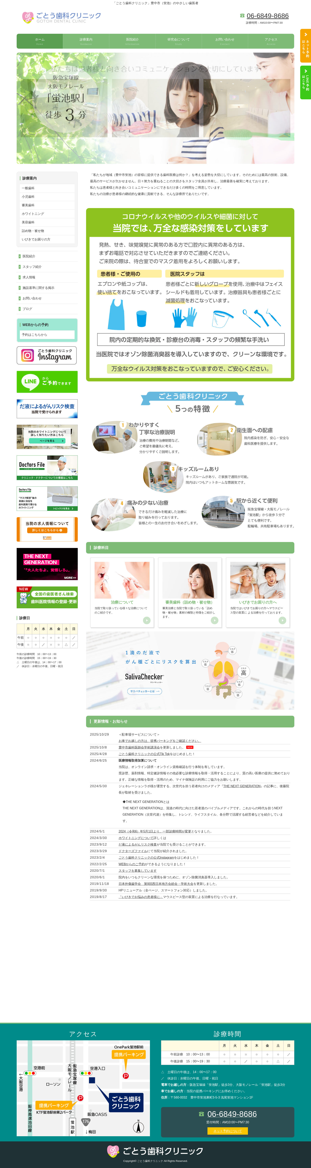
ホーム (40, 42)
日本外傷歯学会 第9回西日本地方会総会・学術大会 (156, 883)
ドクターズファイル (133, 851)
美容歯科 (28, 222)
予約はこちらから (34, 334)
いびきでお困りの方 (36, 239)
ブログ (27, 309)
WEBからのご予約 (132, 864)
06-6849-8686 (268, 15)
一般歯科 (28, 188)
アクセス (271, 42)
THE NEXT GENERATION (242, 786)
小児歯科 (28, 196)
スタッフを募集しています (138, 870)
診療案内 (86, 42)
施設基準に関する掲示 (38, 287)
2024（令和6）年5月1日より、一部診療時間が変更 (155, 831)
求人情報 (29, 277)
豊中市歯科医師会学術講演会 (139, 747)
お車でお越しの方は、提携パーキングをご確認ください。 (160, 741)
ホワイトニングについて (136, 838)
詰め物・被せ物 (33, 230)
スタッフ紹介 (32, 266)
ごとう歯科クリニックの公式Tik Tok (144, 754)
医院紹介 (132, 42)
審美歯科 (28, 205)
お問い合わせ (225, 42)
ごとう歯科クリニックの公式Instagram (146, 857)
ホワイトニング (33, 213)
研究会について (179, 42)
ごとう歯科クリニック (150, 1160)
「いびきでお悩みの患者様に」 (141, 897)
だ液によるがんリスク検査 (138, 844)
